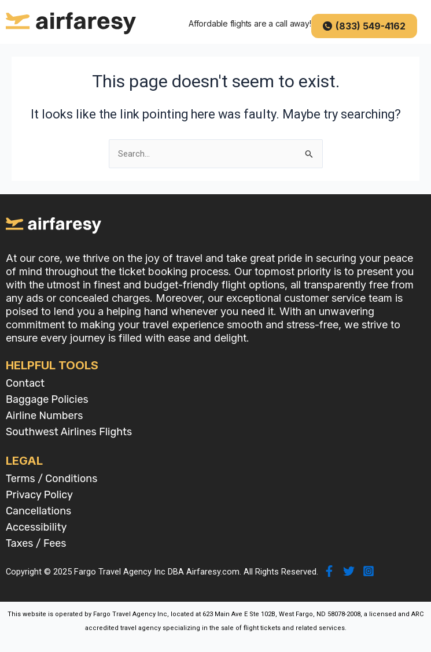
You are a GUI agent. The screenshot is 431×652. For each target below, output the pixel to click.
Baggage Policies (47, 399)
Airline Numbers (44, 415)
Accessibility (36, 527)
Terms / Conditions (51, 478)
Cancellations (38, 511)
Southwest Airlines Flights (69, 431)
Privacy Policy (39, 494)
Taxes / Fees (36, 543)
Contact (25, 383)
